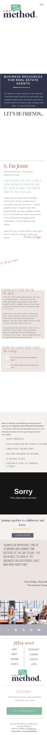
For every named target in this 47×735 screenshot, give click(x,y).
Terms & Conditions (30, 731)
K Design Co (31, 729)
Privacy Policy (16, 731)
